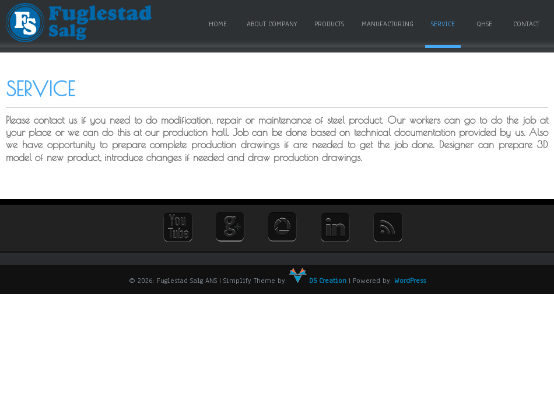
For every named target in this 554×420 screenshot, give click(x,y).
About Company (272, 24)
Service (443, 24)
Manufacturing (387, 24)
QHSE (484, 24)
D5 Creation (317, 280)
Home (218, 24)
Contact (526, 24)
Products (329, 24)
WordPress (410, 280)
